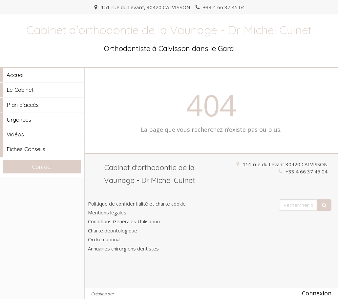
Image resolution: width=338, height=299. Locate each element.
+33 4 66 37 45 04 (306, 171)
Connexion (316, 293)
